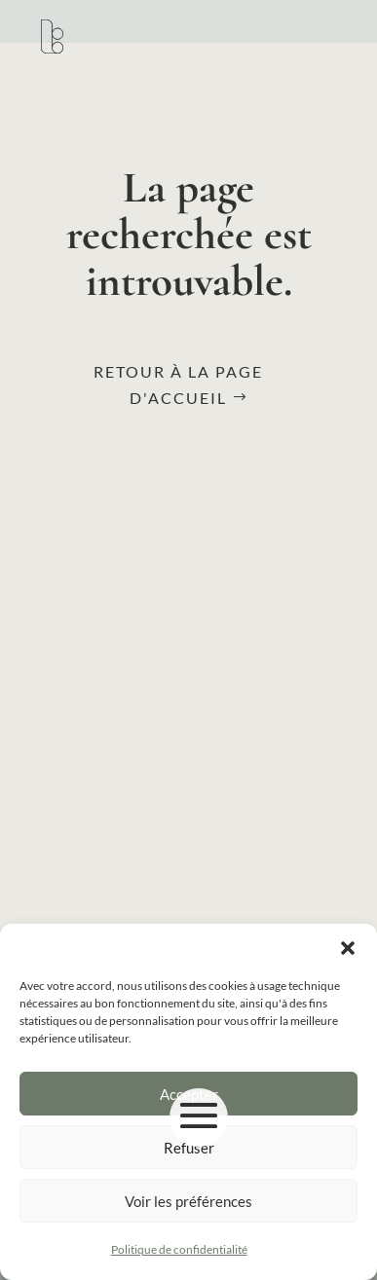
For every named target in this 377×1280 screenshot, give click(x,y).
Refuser (189, 1147)
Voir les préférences (188, 1201)
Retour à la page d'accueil (178, 384)
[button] (348, 948)
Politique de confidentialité (179, 1249)
